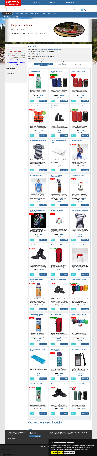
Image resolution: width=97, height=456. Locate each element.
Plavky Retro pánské (77, 140)
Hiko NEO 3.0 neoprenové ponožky (57, 106)
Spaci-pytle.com (53, 437)
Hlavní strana (7, 13)
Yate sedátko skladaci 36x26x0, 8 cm (38, 348)
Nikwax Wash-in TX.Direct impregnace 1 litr (36, 279)
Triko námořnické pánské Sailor (38, 140)
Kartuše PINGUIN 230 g (57, 209)
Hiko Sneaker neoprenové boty (58, 382)
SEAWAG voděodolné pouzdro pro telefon (37, 209)
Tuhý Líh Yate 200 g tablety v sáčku (58, 140)
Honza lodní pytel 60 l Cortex (79, 71)
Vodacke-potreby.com (61, 437)
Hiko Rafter (33, 244)
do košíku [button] (43, 100)
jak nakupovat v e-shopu (20, 13)
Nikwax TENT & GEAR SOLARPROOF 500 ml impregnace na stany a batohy (58, 176)
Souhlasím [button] (54, 452)
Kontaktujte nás (35, 434)
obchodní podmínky (34, 13)
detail (32, 100)
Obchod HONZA (69, 2)
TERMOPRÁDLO (52, 2)
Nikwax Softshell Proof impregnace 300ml (57, 348)
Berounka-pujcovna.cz (65, 435)
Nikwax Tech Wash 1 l (35, 71)
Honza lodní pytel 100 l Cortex (79, 105)
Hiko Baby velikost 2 (35, 105)
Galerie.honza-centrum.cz (55, 435)
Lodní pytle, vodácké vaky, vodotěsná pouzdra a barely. (48, 49)
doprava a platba (47, 13)
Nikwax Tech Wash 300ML (36, 382)
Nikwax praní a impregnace (41, 59)
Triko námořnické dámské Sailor (80, 209)
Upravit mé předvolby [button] (69, 452)
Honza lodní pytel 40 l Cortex (79, 382)
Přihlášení (76, 10)
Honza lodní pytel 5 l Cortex (79, 313)
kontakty (6, 16)
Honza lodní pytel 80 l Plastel (79, 278)
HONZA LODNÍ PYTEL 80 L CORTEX (57, 71)
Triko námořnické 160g (36, 174)
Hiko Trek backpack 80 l (57, 244)
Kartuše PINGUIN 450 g (78, 174)
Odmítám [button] (60, 452)
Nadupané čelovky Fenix (40, 54)
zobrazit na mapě (11, 436)
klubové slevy (15, 16)
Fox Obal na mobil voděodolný (79, 347)
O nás (55, 13)
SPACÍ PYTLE (36, 2)
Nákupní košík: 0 (85, 10)
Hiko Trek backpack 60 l (57, 313)
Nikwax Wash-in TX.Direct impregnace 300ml (36, 313)
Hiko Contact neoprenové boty (58, 278)
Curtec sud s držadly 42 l (78, 244)
